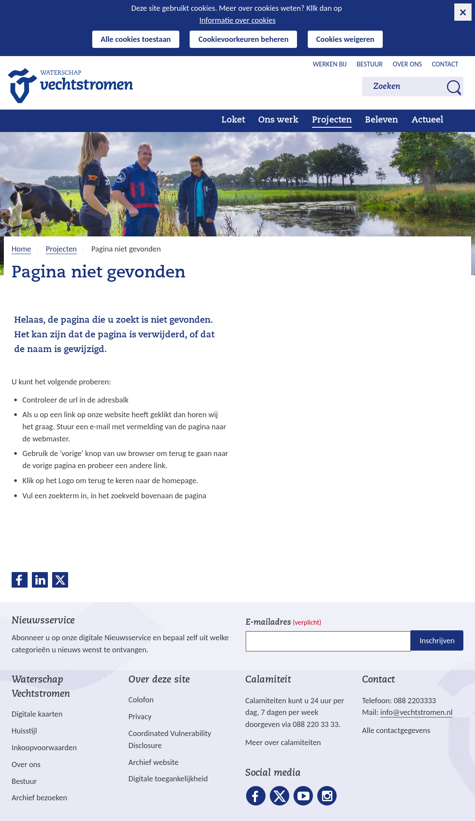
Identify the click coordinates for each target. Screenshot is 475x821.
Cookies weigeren (345, 39)
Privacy (139, 716)
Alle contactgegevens (396, 730)
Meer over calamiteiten (283, 742)
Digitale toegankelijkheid (168, 778)
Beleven (381, 120)
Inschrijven (436, 640)
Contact (445, 64)
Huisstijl (24, 731)
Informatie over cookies (238, 20)
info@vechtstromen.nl (416, 712)
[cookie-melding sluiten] (463, 12)
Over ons (407, 64)
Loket (233, 120)
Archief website (153, 762)
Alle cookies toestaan (136, 39)
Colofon (140, 700)
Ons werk (278, 120)
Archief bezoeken (39, 797)
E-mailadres (283, 623)
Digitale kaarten (37, 714)
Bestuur (369, 64)
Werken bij (330, 64)
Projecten (332, 120)
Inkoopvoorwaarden (44, 747)
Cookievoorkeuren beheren (243, 39)
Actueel (427, 120)
